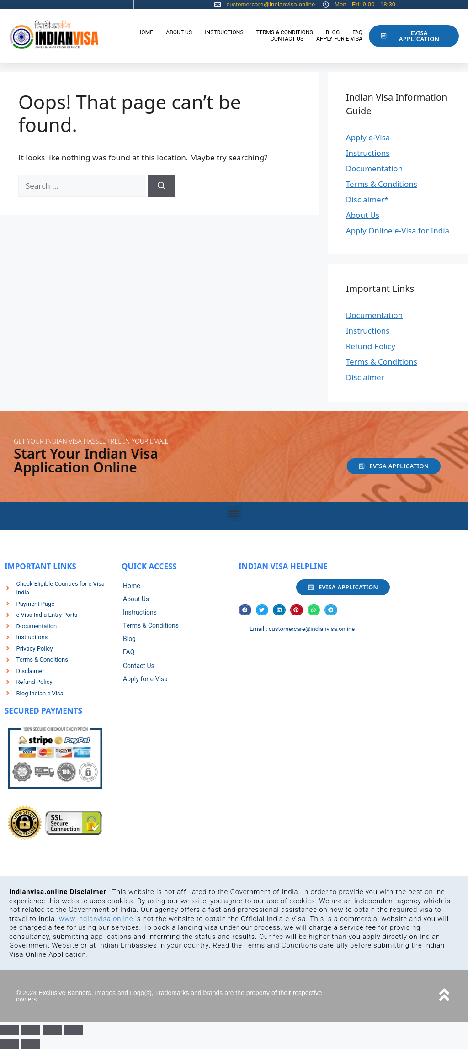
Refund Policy (370, 346)
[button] (234, 513)
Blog (333, 33)
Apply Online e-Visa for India (397, 230)
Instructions (224, 33)
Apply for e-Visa (339, 39)
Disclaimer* (367, 199)
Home (146, 33)
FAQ (357, 33)
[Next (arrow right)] (30, 1044)
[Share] (52, 1030)
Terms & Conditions (284, 33)
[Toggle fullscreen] (30, 1030)
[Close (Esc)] (73, 1030)
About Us (179, 33)
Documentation (374, 168)
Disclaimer (365, 377)
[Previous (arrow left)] (9, 1044)
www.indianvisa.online (96, 919)
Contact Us (287, 39)
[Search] (161, 186)
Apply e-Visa (368, 137)
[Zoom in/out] (9, 1030)
